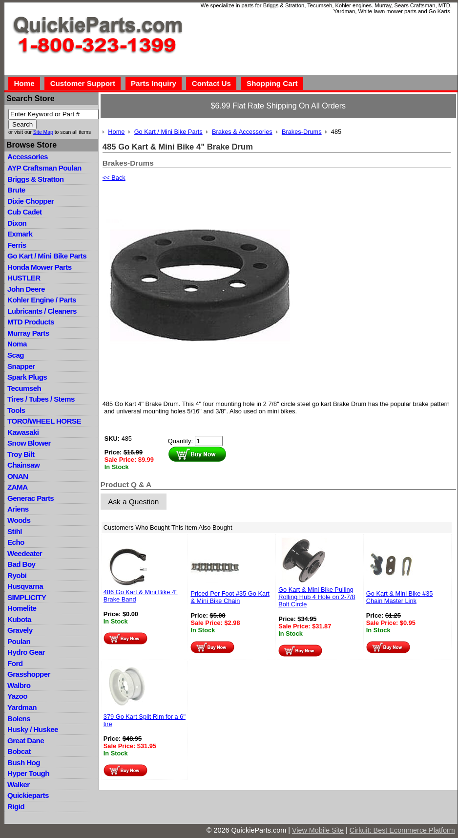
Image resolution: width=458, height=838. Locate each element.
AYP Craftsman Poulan (44, 168)
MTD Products (30, 322)
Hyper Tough (28, 773)
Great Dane (25, 740)
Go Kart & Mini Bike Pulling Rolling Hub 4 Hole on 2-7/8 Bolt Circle (316, 597)
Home (24, 83)
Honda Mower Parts (39, 267)
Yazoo (17, 696)
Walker (18, 784)
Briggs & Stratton (35, 179)
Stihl (14, 531)
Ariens (18, 509)
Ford (14, 663)
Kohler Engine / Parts (41, 300)
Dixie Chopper (30, 201)
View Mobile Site (318, 830)
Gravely (19, 630)
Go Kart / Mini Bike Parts (46, 256)
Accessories (27, 156)
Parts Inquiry (153, 83)
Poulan (18, 641)
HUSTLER (23, 278)
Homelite (21, 608)
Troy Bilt (20, 454)
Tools (16, 410)
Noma (17, 344)
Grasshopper (28, 674)
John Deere (26, 289)
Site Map (43, 132)
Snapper (21, 366)
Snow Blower (29, 443)
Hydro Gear (26, 652)
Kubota (19, 619)
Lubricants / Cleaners (42, 311)
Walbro (18, 685)
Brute (16, 190)
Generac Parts (30, 498)
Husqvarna (25, 586)
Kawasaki (23, 432)
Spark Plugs (27, 377)
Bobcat (19, 751)
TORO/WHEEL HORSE (44, 421)
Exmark (19, 234)
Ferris (16, 245)
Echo (15, 542)
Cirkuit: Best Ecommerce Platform (402, 830)
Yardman (22, 707)
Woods (18, 520)
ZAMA (17, 487)
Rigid (15, 806)
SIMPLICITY (26, 597)
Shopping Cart (272, 83)
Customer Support (82, 83)
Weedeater (24, 553)
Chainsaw (23, 465)
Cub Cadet (24, 212)
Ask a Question (133, 501)
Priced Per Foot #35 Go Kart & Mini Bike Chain (229, 597)
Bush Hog (23, 762)
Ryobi (16, 575)
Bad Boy (21, 564)
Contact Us (211, 83)
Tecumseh (24, 388)
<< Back (114, 177)
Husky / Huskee (32, 729)
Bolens (18, 718)
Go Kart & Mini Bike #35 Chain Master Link (399, 597)
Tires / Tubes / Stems (41, 399)
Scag (15, 355)
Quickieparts (28, 795)
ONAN (17, 476)
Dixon (16, 223)
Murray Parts (28, 333)
